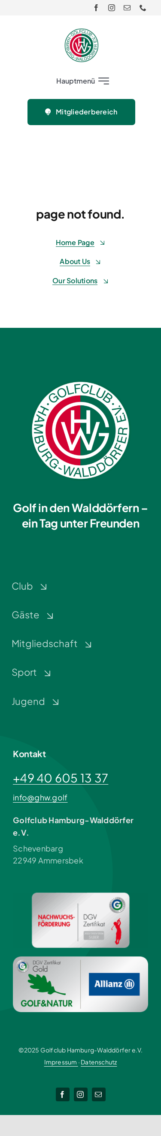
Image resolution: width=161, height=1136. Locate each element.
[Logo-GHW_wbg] (81, 32)
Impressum (61, 1062)
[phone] (143, 7)
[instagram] (111, 7)
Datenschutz (99, 1062)
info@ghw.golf (40, 797)
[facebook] (96, 7)
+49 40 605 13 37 (60, 777)
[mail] (127, 7)
